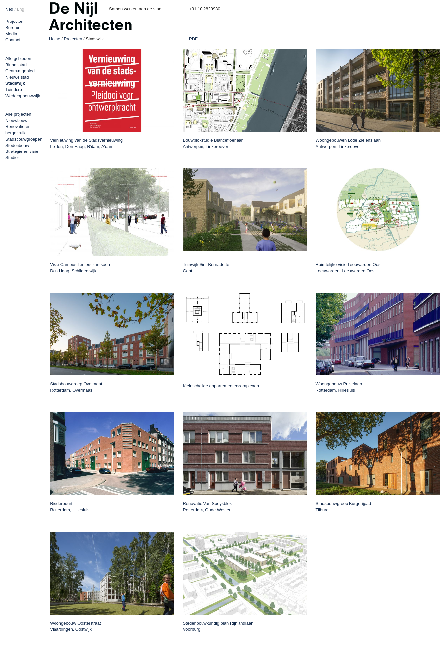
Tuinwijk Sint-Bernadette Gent (206, 267)
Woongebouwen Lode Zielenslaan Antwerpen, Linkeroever (348, 143)
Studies (12, 157)
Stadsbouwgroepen (23, 139)
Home (54, 38)
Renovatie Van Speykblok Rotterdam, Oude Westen (207, 506)
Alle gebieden (18, 58)
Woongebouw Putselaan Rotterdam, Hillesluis (339, 387)
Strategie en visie (21, 151)
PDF (193, 39)
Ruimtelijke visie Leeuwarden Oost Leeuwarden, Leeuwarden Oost (349, 267)
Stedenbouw (17, 145)
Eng (20, 9)
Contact (12, 39)
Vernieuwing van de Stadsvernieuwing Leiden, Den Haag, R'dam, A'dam (86, 143)
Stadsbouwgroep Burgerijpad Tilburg (343, 506)
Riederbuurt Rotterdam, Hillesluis (69, 506)
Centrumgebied (20, 70)
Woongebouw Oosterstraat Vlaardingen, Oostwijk (75, 626)
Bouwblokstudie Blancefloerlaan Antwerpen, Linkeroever (213, 143)
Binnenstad (16, 64)
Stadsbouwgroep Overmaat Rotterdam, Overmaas (76, 387)
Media (11, 33)
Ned (9, 9)
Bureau (12, 27)
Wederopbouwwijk (22, 95)
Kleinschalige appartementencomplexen (221, 385)
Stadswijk (15, 83)
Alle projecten (18, 114)
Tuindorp (13, 89)
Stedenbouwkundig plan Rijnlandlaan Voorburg (218, 626)
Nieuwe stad (17, 77)
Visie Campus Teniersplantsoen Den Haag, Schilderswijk (80, 267)
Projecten (14, 21)
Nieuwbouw (16, 120)
